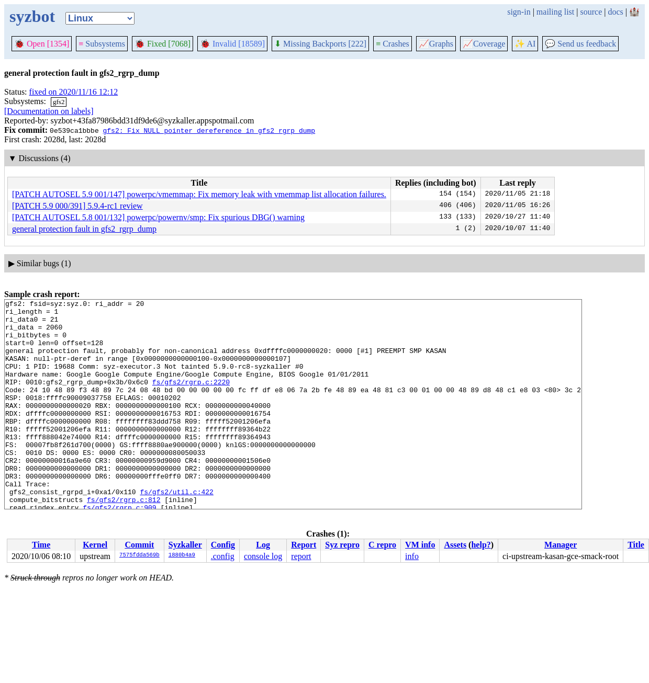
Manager (560, 544)
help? (480, 544)
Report (303, 544)
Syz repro (342, 544)
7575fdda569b (139, 555)
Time (41, 544)
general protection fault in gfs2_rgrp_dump (84, 228)
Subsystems (102, 43)
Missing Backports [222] (320, 43)
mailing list (555, 11)
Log (263, 544)
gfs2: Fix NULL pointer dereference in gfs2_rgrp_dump (209, 130)
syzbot (32, 16)
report (301, 556)
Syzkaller (185, 544)
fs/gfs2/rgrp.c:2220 (191, 399)
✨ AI (524, 43)
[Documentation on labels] (49, 111)
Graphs (436, 43)
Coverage (484, 43)
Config (223, 544)
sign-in (518, 11)
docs (615, 11)
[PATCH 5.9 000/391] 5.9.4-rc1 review (77, 205)
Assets (455, 544)
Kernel (95, 544)
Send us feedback (580, 43)
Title (636, 544)
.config (222, 556)
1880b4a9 (182, 555)
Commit (139, 544)
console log (263, 556)
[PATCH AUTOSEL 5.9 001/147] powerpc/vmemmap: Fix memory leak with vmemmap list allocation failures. (199, 194)
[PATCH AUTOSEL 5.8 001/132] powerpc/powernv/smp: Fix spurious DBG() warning (158, 217)
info (412, 556)
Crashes (392, 43)
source (591, 11)
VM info (420, 544)
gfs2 (58, 102)
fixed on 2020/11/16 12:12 (73, 91)
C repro (382, 544)
